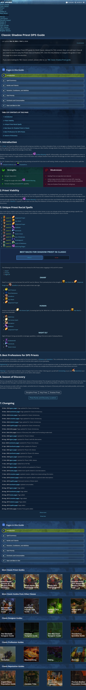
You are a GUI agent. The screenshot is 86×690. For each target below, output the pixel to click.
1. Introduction (8, 117)
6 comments (80, 43)
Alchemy (41, 359)
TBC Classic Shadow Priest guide (59, 60)
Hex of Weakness (20, 237)
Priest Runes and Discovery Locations (43, 398)
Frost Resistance (12, 293)
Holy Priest (43, 392)
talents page (14, 422)
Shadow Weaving (41, 154)
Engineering (3, 364)
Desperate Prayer (20, 218)
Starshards (18, 231)
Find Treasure (12, 290)
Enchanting (62, 371)
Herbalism (50, 359)
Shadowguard (19, 240)
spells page (13, 425)
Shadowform (23, 164)
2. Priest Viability (8, 120)
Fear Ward (18, 221)
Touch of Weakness (20, 243)
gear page (13, 408)
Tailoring (2, 371)
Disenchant (78, 371)
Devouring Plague (20, 246)
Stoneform (15, 285)
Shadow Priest (55, 392)
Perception (11, 323)
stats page (13, 415)
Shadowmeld (12, 340)
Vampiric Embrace (8, 164)
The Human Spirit (24, 310)
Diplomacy (11, 317)
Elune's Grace (19, 234)
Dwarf (6, 271)
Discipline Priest (31, 392)
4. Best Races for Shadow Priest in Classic (16, 128)
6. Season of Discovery (10, 135)
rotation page (14, 418)
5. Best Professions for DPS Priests (14, 132)
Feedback (18, 227)
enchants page (14, 412)
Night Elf (7, 274)
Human (7, 273)
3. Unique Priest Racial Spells (12, 124)
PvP (22, 184)
